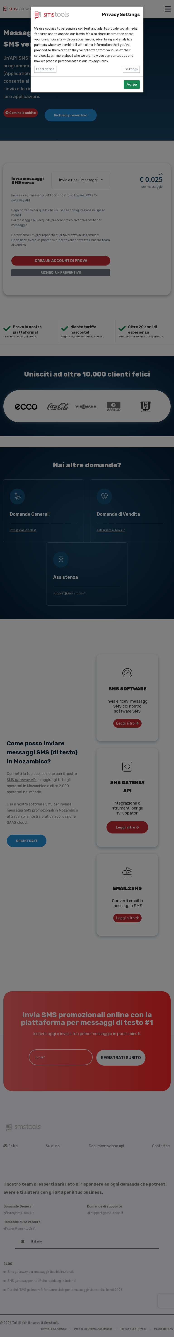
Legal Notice (45, 69)
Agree (132, 84)
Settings (131, 69)
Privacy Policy (98, 61)
